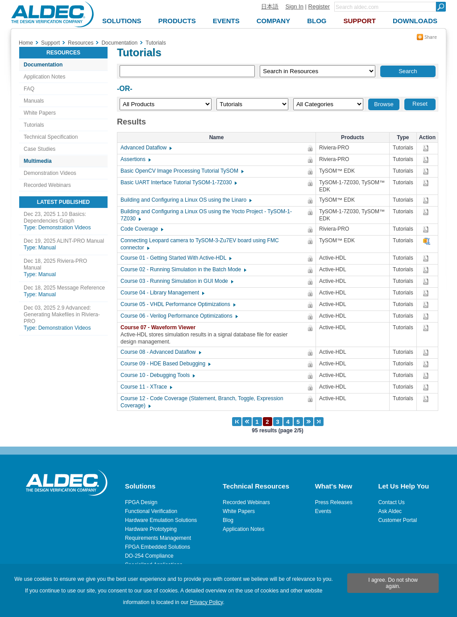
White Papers (40, 113)
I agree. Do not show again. (393, 583)
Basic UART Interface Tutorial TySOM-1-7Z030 (178, 182)
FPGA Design (141, 502)
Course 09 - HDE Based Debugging (165, 363)
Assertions (135, 159)
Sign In (294, 6)
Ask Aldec (390, 511)
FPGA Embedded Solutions (157, 547)
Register (319, 6)
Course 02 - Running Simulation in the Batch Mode (182, 269)
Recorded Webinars (47, 185)
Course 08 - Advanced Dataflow (160, 352)
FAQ (29, 89)
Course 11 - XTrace (145, 387)
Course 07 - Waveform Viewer (160, 327)
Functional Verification (151, 511)
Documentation (43, 65)
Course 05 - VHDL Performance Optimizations (177, 304)
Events (323, 511)
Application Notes (44, 77)
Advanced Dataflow (145, 148)
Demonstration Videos (50, 173)
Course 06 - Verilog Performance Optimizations (178, 316)
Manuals (34, 101)
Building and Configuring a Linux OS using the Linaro (185, 200)
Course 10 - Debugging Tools (157, 375)
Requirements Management (158, 538)
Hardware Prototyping (151, 529)
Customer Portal (397, 520)
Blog (228, 520)
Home (26, 43)
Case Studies (39, 149)
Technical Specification (51, 137)
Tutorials (34, 125)
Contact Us (391, 502)
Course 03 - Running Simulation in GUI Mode (176, 281)
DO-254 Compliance (149, 556)
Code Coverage (141, 229)
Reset (420, 103)
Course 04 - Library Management (162, 293)
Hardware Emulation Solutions (161, 520)
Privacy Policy (206, 602)
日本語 (269, 6)
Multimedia (38, 161)
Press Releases (334, 502)
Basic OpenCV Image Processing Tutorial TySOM (181, 171)
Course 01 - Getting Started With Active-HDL (175, 258)
